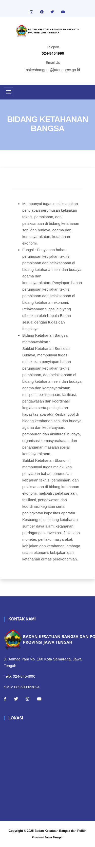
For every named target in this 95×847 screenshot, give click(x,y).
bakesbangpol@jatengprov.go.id (53, 70)
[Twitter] (16, 698)
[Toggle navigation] (8, 92)
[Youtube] (39, 698)
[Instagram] (27, 698)
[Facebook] (5, 698)
